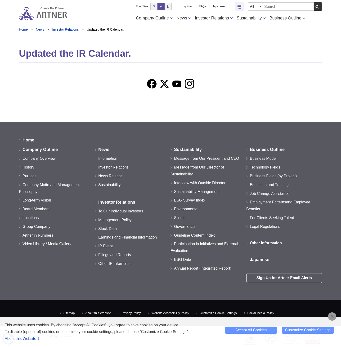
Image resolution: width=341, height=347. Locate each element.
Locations (30, 218)
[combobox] (288, 6)
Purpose (29, 176)
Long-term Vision (36, 200)
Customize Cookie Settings (218, 313)
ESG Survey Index (189, 200)
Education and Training (269, 185)
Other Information (266, 243)
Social (179, 218)
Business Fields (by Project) (273, 176)
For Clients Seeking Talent (272, 218)
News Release (110, 176)
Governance (184, 227)
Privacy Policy (131, 313)
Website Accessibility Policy (170, 313)
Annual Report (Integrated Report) (202, 268)
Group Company (36, 227)
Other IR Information (115, 264)
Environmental (186, 209)
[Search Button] (318, 6)
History (28, 167)
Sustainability (251, 18)
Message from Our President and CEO (206, 158)
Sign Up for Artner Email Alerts (284, 278)
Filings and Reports (114, 255)
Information (107, 158)
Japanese (218, 6)
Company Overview (39, 158)
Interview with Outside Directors (200, 183)
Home (23, 29)
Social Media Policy (260, 313)
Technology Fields (265, 167)
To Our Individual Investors (120, 211)
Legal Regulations (265, 227)
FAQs (202, 6)
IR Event (105, 246)
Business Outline (287, 18)
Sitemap (69, 313)
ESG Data (182, 260)
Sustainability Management (197, 192)
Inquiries (187, 6)
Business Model (263, 158)
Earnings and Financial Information (127, 237)
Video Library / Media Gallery (46, 244)
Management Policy (115, 220)
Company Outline (154, 18)
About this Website (98, 313)
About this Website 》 (23, 339)
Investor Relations (214, 18)
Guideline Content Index (194, 235)
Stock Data (107, 229)
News (183, 18)
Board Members (35, 209)
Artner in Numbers (37, 235)
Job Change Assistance (269, 194)
